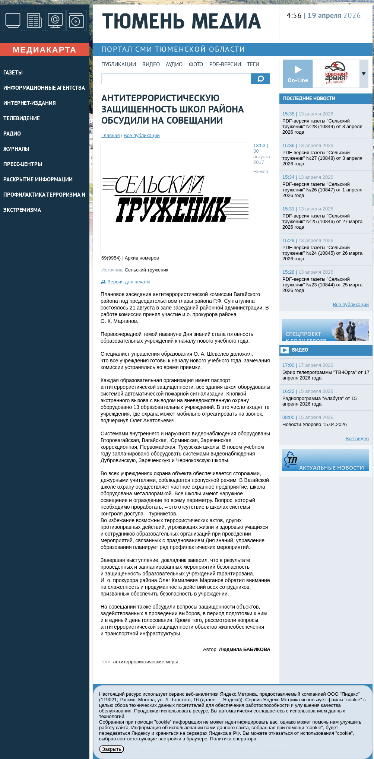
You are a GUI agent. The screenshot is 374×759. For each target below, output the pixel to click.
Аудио (174, 65)
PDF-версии (225, 65)
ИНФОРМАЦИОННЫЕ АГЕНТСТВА (44, 88)
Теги (253, 65)
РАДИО (12, 134)
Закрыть (111, 749)
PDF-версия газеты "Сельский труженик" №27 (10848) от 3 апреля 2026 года (322, 158)
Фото (196, 65)
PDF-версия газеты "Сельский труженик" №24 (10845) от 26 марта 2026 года (322, 253)
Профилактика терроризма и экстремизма (44, 203)
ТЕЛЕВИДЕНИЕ (21, 119)
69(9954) (111, 258)
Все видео (357, 438)
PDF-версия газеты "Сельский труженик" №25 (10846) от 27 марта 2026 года (322, 221)
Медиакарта (45, 49)
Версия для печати (128, 282)
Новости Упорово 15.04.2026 (314, 424)
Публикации (118, 65)
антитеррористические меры (145, 661)
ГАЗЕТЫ (12, 73)
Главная (110, 135)
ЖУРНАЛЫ (16, 149)
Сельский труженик (146, 270)
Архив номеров (142, 258)
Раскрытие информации (38, 180)
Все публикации (142, 135)
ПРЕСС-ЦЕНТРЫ (22, 164)
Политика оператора (233, 738)
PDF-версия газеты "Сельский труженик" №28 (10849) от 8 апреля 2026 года (322, 126)
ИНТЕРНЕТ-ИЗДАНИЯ (29, 103)
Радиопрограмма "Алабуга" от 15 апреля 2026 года (319, 401)
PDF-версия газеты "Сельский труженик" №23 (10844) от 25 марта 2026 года (322, 284)
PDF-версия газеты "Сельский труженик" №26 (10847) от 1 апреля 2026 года (322, 189)
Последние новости (309, 99)
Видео (151, 65)
